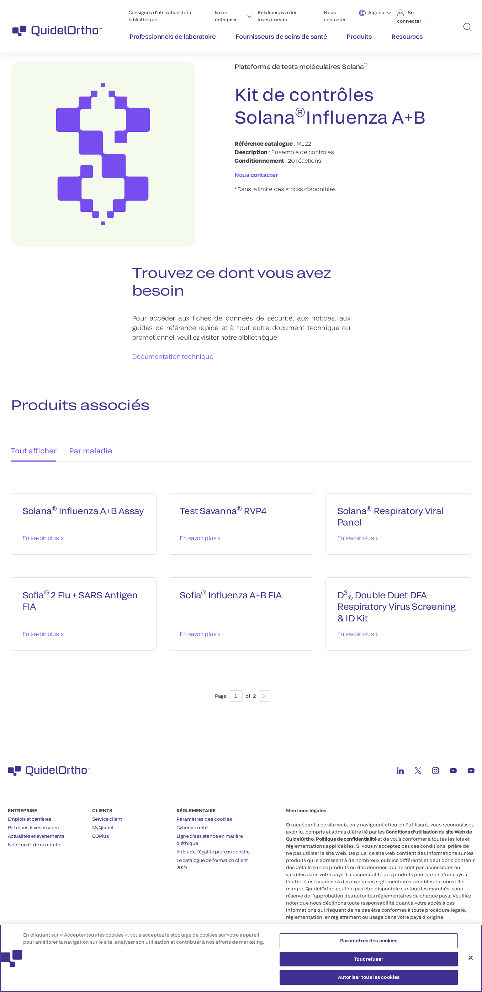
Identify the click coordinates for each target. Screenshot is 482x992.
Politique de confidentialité (346, 835)
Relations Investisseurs (33, 823)
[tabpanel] (241, 586)
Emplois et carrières (29, 815)
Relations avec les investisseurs (277, 16)
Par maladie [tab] (93, 444)
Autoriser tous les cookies (368, 981)
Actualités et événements (36, 832)
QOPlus (100, 832)
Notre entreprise (226, 16)
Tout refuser (368, 962)
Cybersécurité (192, 823)
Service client (107, 815)
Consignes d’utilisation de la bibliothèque (159, 16)
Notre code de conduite (34, 840)
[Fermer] (470, 961)
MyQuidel (102, 823)
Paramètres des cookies (204, 815)
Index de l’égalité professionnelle (213, 848)
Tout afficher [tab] (32, 444)
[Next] (264, 692)
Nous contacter (334, 16)
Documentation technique (172, 356)
